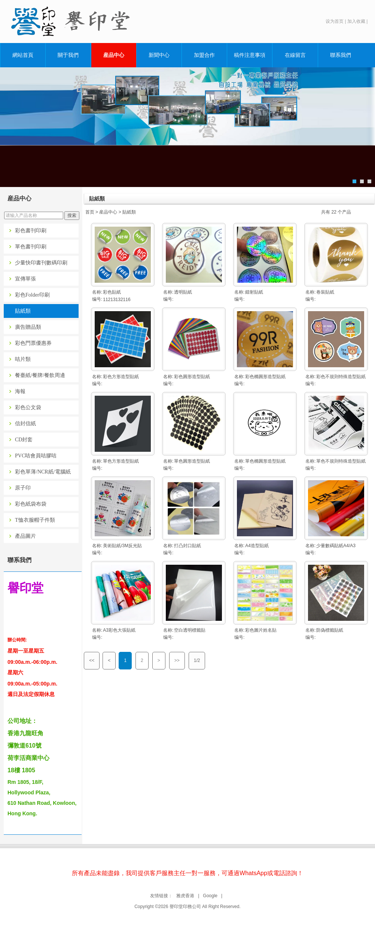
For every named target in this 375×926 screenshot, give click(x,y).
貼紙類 (23, 311)
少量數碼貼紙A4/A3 (336, 545)
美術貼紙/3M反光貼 (122, 545)
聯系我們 (340, 55)
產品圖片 (25, 536)
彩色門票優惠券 (33, 343)
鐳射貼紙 (254, 292)
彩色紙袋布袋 (30, 504)
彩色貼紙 (112, 292)
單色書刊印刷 (30, 246)
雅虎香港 (185, 895)
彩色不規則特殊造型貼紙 (341, 376)
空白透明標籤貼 (189, 630)
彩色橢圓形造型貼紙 (265, 376)
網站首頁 (22, 55)
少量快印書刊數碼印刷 (41, 263)
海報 (20, 391)
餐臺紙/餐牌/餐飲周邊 (40, 375)
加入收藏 (356, 21)
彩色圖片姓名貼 (261, 630)
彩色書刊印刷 (30, 230)
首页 (89, 212)
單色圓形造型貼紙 (192, 461)
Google (210, 895)
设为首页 (335, 21)
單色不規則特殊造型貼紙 (341, 461)
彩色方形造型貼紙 (121, 376)
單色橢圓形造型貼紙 (265, 461)
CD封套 (24, 439)
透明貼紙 (183, 292)
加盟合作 (204, 55)
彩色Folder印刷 (32, 295)
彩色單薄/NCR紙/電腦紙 (43, 472)
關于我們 (68, 55)
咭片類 (23, 359)
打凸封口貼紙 (187, 545)
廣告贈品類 (28, 327)
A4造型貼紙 (257, 545)
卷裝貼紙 (325, 292)
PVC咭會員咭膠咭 (36, 456)
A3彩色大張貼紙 (119, 630)
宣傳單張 (25, 279)
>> (177, 660)
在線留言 (295, 55)
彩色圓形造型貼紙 (192, 376)
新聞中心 (159, 55)
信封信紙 (25, 423)
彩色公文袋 (28, 407)
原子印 (23, 488)
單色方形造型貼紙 (121, 461)
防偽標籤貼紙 (329, 630)
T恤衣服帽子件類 (35, 520)
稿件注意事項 (249, 55)
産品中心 (113, 55)
